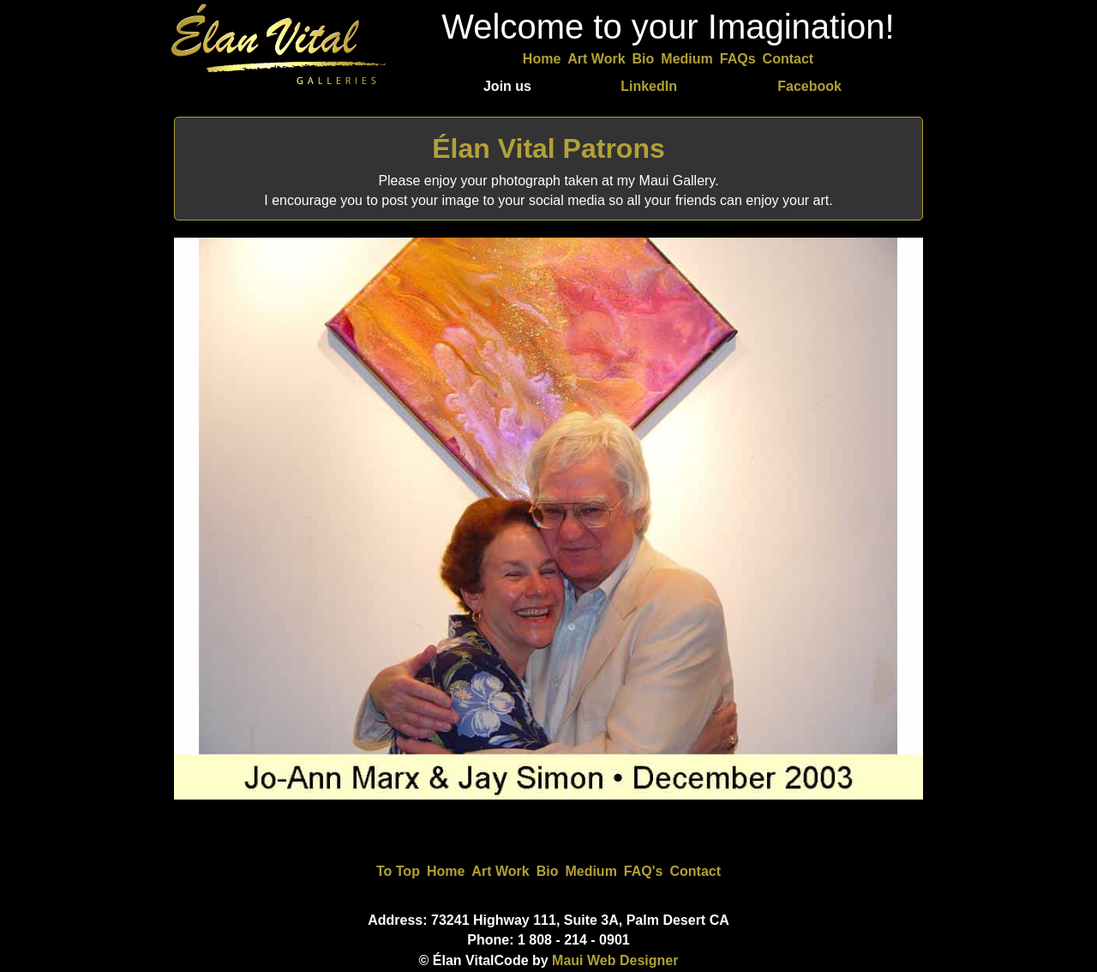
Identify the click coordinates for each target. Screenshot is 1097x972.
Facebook (809, 86)
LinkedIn (648, 86)
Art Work (596, 58)
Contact (788, 58)
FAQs (738, 58)
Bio (643, 58)
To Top (398, 871)
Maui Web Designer (615, 960)
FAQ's (643, 871)
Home (541, 58)
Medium (686, 58)
